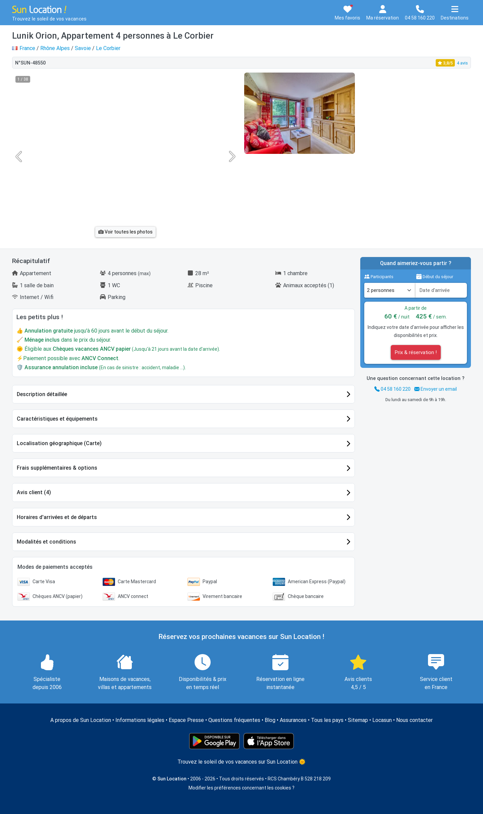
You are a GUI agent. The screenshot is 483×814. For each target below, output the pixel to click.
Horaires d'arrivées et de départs (57, 517)
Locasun (382, 720)
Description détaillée (42, 394)
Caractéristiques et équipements (57, 419)
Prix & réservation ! (416, 352)
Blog (270, 720)
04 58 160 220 (392, 389)
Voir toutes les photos (125, 231)
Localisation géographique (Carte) (59, 443)
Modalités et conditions (46, 542)
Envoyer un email (435, 389)
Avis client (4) (34, 492)
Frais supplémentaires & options (57, 468)
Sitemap (358, 720)
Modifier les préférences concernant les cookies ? (241, 787)
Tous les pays (327, 720)
